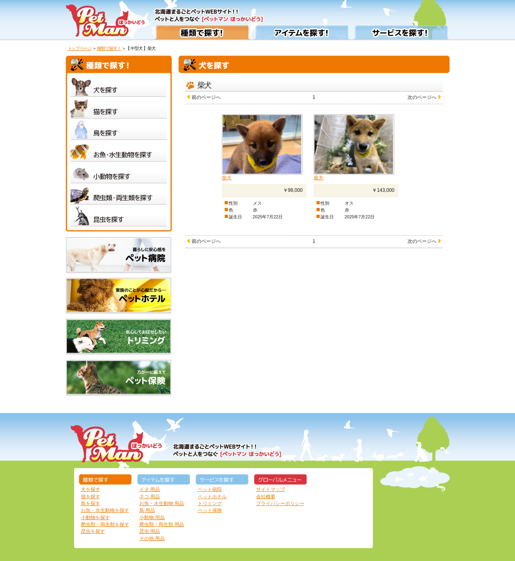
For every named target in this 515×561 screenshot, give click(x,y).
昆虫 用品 (149, 531)
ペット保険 (210, 510)
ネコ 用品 (149, 496)
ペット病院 (210, 489)
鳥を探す (90, 503)
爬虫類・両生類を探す (105, 524)
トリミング (210, 503)
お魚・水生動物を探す (105, 510)
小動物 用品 (152, 517)
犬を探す (90, 489)
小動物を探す (95, 517)
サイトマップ (270, 489)
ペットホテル (212, 496)
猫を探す (90, 496)
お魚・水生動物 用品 (161, 503)
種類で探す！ (109, 48)
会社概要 (265, 496)
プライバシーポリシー (280, 503)
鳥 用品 (147, 510)
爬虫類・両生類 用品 (161, 524)
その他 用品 (152, 538)
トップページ (80, 48)
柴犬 (227, 178)
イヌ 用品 (149, 489)
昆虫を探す (93, 531)
